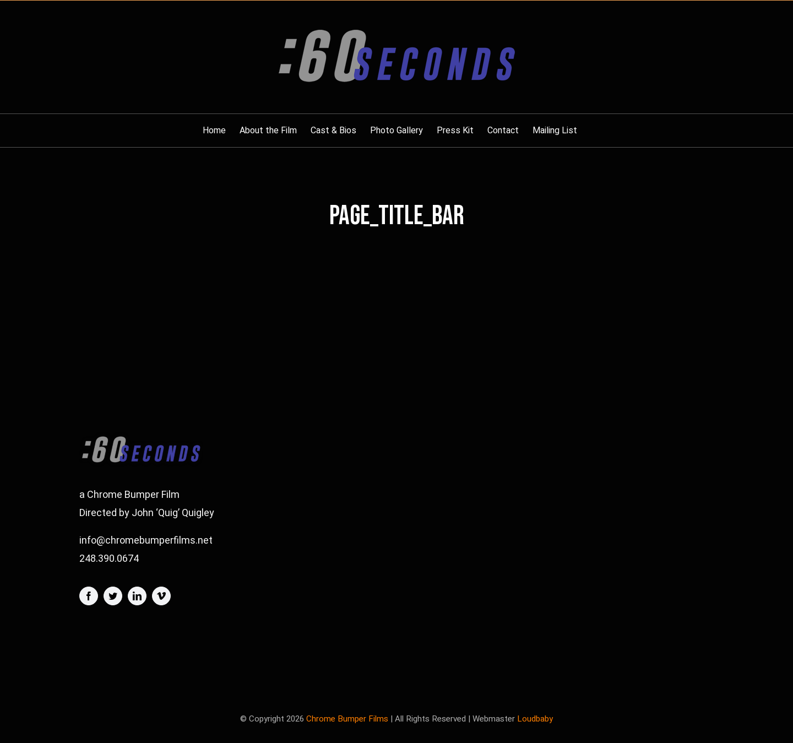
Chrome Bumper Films (347, 719)
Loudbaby (535, 719)
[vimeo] (161, 596)
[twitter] (113, 596)
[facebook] (88, 596)
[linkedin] (137, 596)
